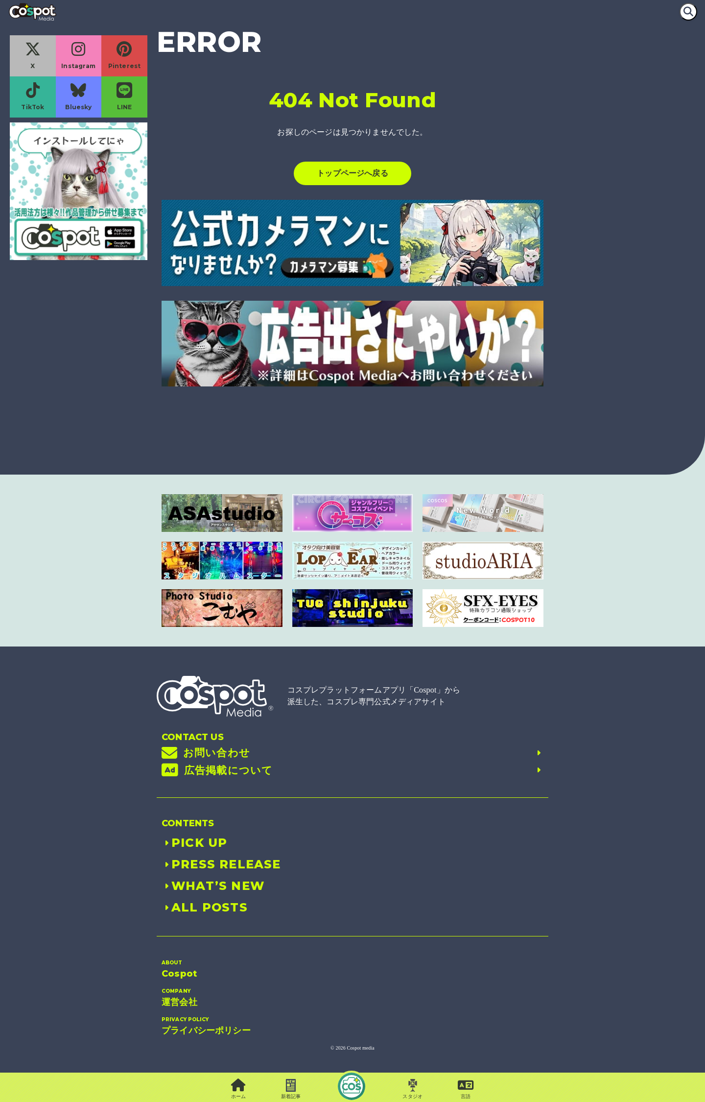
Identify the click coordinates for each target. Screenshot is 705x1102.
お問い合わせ (352, 753)
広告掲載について (352, 770)
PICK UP (194, 843)
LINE (124, 96)
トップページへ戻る (352, 173)
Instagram (78, 55)
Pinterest (124, 55)
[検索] (688, 12)
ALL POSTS (205, 907)
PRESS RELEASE (221, 864)
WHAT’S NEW (213, 886)
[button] (466, 1089)
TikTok (32, 96)
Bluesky (78, 96)
